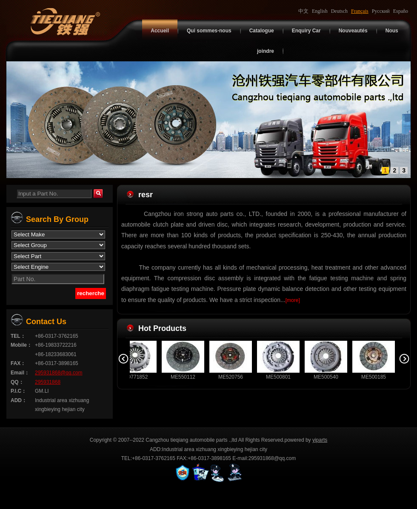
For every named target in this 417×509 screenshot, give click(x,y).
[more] (293, 300)
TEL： (18, 336)
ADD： (19, 400)
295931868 (47, 382)
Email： (20, 373)
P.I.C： (18, 391)
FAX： (18, 363)
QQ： (17, 382)
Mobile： (21, 345)
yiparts (319, 440)
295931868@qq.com (59, 373)
